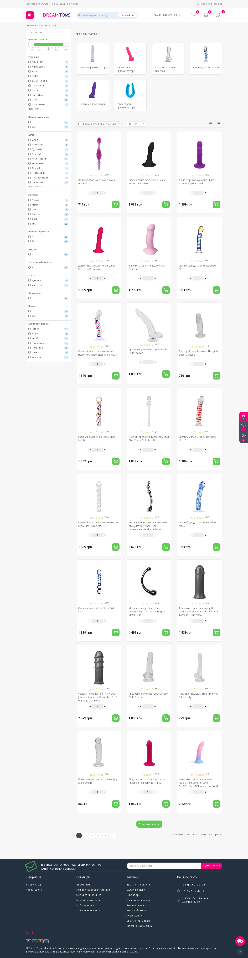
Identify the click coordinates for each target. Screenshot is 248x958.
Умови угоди (34, 884)
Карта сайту (34, 889)
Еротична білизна (138, 884)
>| (112, 835)
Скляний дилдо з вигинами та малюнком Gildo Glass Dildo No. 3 (97, 353)
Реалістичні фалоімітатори (126, 69)
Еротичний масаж (138, 920)
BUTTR (48, 76)
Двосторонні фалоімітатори (126, 105)
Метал (48, 204)
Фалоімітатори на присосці (165, 69)
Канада (48, 333)
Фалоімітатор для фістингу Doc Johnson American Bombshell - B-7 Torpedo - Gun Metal (198, 611)
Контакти (72, 3)
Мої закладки (85, 905)
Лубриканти (134, 915)
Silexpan (48, 200)
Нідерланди (48, 343)
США (48, 352)
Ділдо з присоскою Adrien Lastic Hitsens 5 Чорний (146, 181)
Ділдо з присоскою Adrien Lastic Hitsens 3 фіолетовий (197, 181)
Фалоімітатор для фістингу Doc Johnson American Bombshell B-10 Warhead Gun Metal (97, 697)
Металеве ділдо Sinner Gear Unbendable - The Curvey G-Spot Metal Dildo (146, 611)
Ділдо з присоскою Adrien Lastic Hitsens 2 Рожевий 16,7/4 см (146, 781)
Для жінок (48, 285)
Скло (48, 219)
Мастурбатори (136, 910)
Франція (48, 357)
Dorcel (48, 90)
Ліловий (48, 168)
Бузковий (48, 149)
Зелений (48, 154)
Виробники (83, 884)
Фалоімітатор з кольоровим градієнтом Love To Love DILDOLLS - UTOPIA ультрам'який (198, 783)
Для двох (48, 280)
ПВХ (48, 209)
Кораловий (48, 163)
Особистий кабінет (211, 3)
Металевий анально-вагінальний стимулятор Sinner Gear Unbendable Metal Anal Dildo (147, 526)
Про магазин (58, 3)
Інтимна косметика (139, 926)
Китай (48, 338)
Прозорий (48, 182)
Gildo (48, 99)
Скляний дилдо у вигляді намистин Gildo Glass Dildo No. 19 (98, 524)
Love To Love (48, 104)
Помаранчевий (48, 177)
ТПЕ (48, 223)
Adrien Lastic (48, 66)
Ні (48, 122)
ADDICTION (48, 62)
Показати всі (36, 108)
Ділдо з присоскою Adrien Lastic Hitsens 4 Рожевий (96, 267)
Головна (31, 25)
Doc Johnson (48, 85)
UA (197, 4)
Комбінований (48, 158)
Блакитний (48, 144)
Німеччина (48, 347)
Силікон (48, 214)
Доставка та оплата (37, 3)
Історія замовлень (88, 900)
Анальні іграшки (137, 905)
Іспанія (48, 328)
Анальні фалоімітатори (93, 67)
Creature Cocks (48, 81)
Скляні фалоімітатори (206, 67)
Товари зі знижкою (88, 910)
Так (48, 127)
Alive (48, 71)
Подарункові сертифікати (93, 889)
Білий (48, 139)
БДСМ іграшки (136, 889)
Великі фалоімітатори (93, 104)
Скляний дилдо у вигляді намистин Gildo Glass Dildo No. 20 (148, 438)
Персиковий (48, 173)
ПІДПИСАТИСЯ (211, 865)
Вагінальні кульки (138, 900)
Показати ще (149, 824)
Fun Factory (48, 95)
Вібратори (133, 894)
